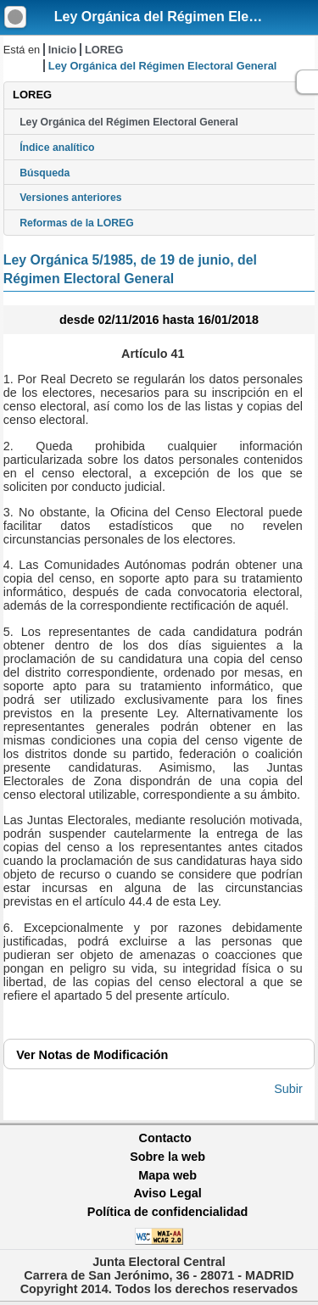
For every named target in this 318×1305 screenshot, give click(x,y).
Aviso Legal (167, 1193)
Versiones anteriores (70, 198)
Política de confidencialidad (167, 1212)
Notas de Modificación (92, 1055)
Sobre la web (167, 1156)
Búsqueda (45, 173)
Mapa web (167, 1175)
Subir (288, 1089)
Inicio (62, 49)
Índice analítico (57, 147)
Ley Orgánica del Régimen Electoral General (129, 122)
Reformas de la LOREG (77, 223)
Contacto (165, 1138)
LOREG (104, 49)
